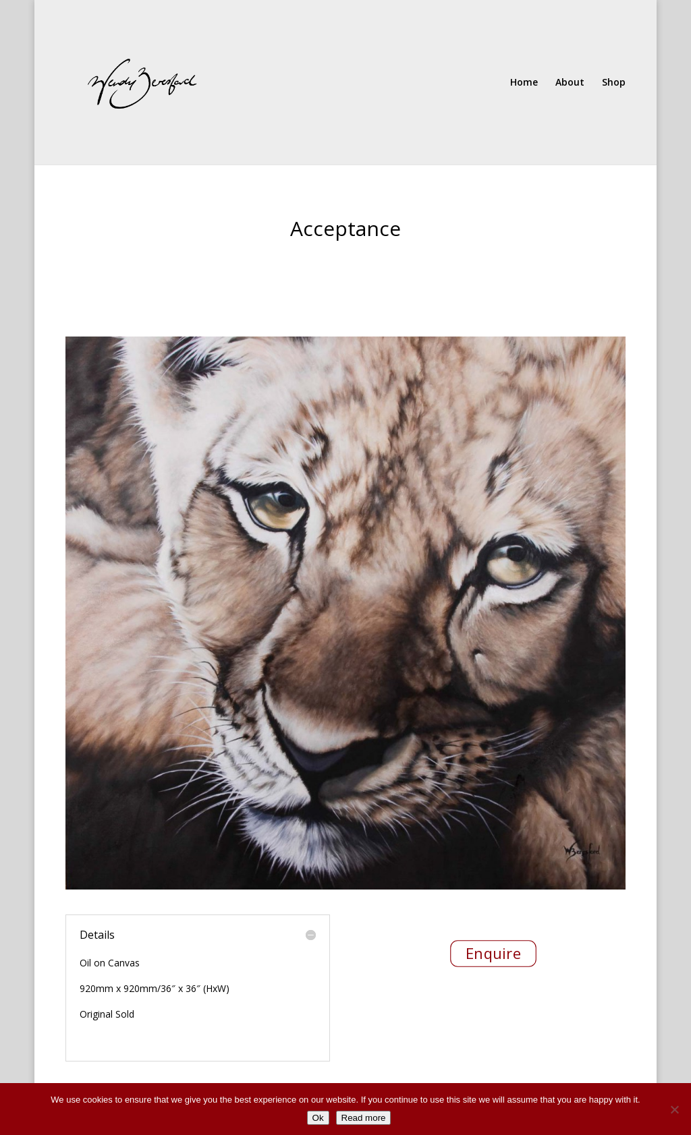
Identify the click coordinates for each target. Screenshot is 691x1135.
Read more (363, 1118)
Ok (318, 1118)
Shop (614, 83)
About (569, 83)
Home (524, 83)
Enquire (493, 953)
